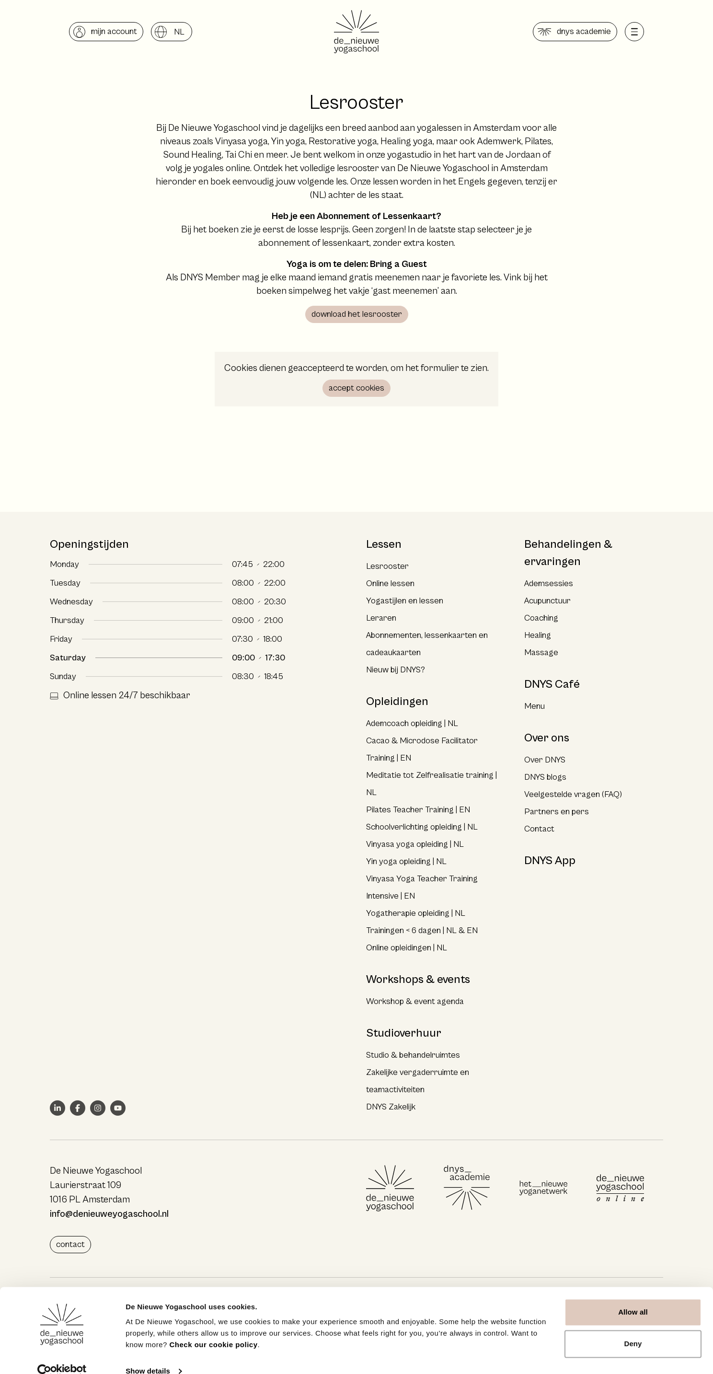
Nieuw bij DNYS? (395, 670)
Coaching (541, 618)
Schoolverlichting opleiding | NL (422, 827)
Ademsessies (548, 583)
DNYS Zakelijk (390, 1107)
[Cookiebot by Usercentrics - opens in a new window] (62, 1355)
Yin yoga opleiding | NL (406, 861)
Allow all (633, 1296)
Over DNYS (544, 760)
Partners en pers (556, 812)
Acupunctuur (547, 601)
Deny (633, 1327)
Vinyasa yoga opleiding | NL (415, 844)
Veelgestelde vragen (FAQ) (573, 794)
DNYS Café (552, 684)
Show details (148, 1355)
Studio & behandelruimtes (413, 1055)
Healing (537, 635)
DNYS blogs (545, 777)
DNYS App (549, 860)
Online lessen (390, 583)
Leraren (381, 618)
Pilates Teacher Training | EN (418, 810)
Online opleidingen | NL (406, 948)
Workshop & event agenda (415, 1001)
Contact (539, 829)
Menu (534, 706)
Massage (541, 652)
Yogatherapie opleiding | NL (415, 913)
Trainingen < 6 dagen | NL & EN (422, 930)
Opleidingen (397, 701)
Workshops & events (418, 979)
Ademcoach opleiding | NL (412, 723)
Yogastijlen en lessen (404, 601)
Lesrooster (387, 566)
